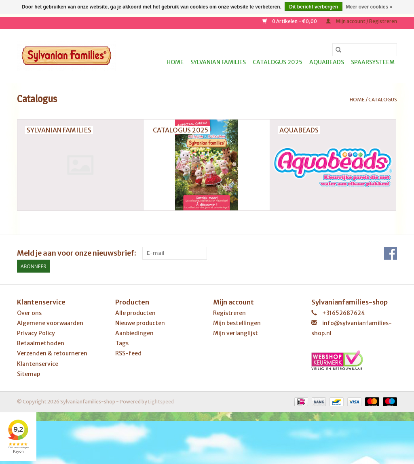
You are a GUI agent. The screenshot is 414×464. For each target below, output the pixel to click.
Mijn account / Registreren (361, 21)
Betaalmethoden (40, 343)
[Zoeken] (364, 49)
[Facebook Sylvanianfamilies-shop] (390, 253)
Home (175, 62)
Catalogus (382, 100)
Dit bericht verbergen (313, 7)
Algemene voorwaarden (50, 323)
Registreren (229, 313)
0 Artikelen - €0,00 (290, 21)
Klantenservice (37, 363)
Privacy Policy (36, 333)
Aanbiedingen (134, 333)
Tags (122, 343)
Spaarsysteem (373, 62)
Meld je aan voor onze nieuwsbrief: (76, 253)
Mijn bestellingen (237, 323)
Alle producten (135, 313)
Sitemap (28, 374)
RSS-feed (128, 353)
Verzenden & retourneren (52, 353)
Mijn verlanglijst (235, 333)
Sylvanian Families (218, 62)
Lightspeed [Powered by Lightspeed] (161, 402)
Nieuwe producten (140, 323)
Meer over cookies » (369, 7)
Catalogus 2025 (277, 62)
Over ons (29, 313)
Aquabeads (326, 62)
